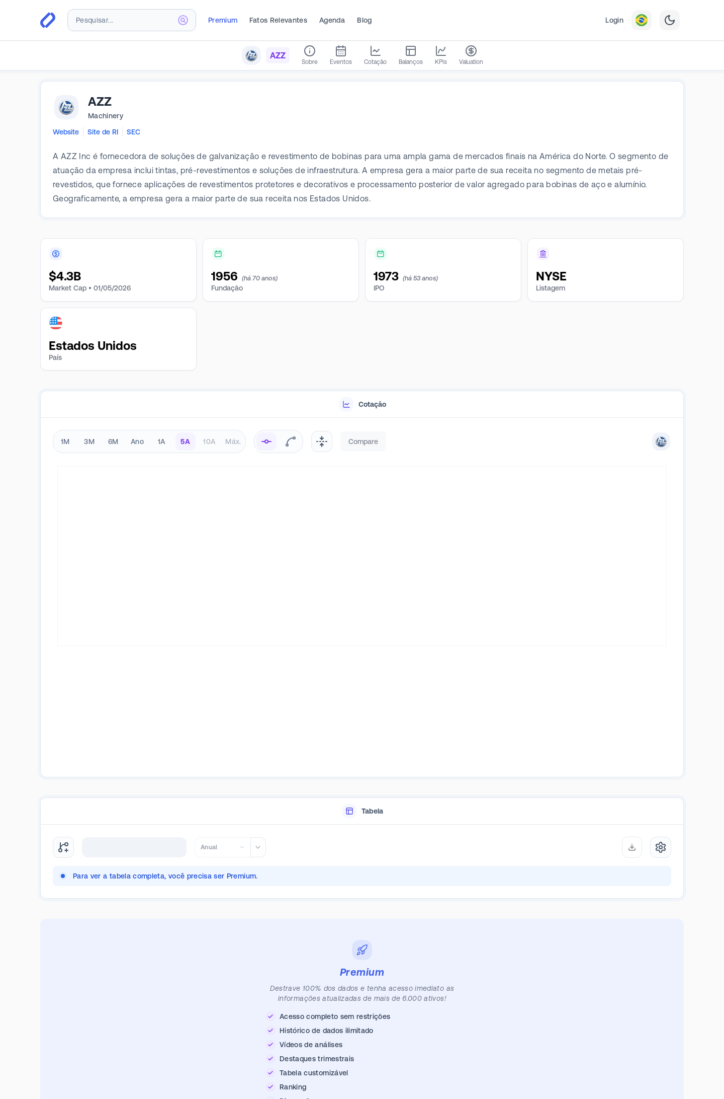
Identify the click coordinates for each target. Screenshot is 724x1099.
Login (614, 20)
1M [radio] (65, 441)
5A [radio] (185, 441)
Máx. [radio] (233, 441)
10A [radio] (209, 441)
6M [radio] (113, 441)
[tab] (362, 404)
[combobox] (131, 20)
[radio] (266, 441)
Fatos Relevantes (278, 20)
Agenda (332, 20)
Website (66, 132)
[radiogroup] (149, 441)
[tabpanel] (362, 598)
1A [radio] (161, 441)
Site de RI (102, 132)
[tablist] (362, 404)
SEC (133, 132)
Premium (222, 20)
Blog (364, 20)
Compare (363, 441)
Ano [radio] (137, 441)
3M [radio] (89, 441)
